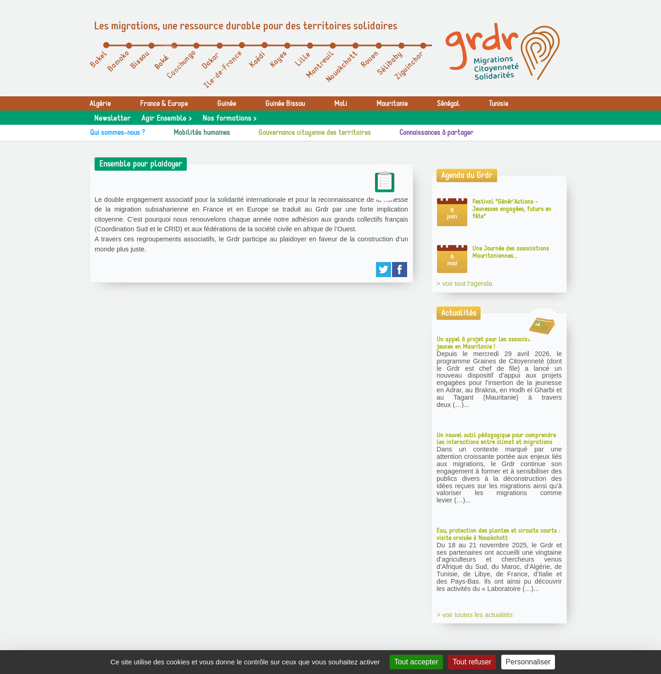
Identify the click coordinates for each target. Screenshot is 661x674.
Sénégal (448, 103)
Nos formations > (229, 118)
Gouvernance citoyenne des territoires (314, 132)
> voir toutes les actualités (475, 614)
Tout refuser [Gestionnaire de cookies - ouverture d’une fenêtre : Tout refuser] (472, 662)
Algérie (100, 103)
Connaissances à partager (436, 132)
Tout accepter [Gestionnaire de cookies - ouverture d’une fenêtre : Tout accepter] (416, 662)
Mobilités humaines (202, 132)
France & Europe (164, 103)
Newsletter (112, 118)
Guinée (226, 103)
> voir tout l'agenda (465, 283)
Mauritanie (392, 103)
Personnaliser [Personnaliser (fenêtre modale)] (528, 662)
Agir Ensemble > (166, 118)
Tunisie (498, 103)
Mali (340, 103)
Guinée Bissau (285, 103)
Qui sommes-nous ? (117, 132)
